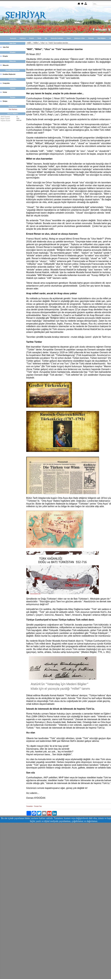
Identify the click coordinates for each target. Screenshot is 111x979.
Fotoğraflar (6, 83)
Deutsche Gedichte (57, 38)
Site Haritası (13, 109)
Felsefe (31, 38)
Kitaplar (5, 56)
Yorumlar (29, 806)
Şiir (46, 38)
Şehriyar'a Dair (79, 38)
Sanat (69, 38)
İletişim (5, 101)
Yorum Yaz (38, 806)
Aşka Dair (6, 47)
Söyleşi (5, 92)
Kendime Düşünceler (9, 74)
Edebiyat (23, 38)
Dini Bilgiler (101, 38)
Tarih (39, 38)
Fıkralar (91, 38)
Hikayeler (6, 65)
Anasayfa (13, 38)
